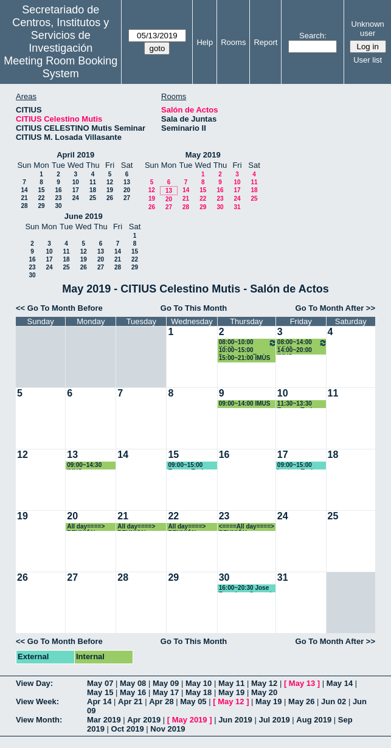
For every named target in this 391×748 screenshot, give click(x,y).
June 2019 (83, 216)
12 (109, 182)
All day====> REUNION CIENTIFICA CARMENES (136, 527)
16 (58, 190)
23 (58, 198)
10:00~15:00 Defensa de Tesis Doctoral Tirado (243, 351)
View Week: (37, 701)
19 (109, 190)
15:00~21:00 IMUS (245, 358)
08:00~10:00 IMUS (248, 343)
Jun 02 (333, 701)
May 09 (166, 683)
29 (41, 206)
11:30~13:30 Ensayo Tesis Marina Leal (296, 404)
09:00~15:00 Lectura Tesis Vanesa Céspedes (296, 465)
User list (367, 59)
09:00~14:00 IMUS (245, 403)
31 (237, 207)
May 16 (133, 692)
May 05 (193, 701)
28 (24, 206)
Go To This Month (194, 308)
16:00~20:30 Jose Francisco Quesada (247, 588)
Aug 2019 (313, 719)
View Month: (39, 719)
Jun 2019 (235, 719)
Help (204, 42)
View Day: (34, 683)
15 (41, 190)
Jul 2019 (273, 719)
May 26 (301, 701)
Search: (313, 35)
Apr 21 (130, 701)
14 (24, 190)
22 (41, 198)
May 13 (302, 683)
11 (92, 182)
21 (24, 198)
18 (92, 190)
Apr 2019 (144, 719)
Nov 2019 (167, 728)
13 (126, 182)
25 (92, 198)
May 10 (198, 683)
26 (109, 198)
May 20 (264, 692)
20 (126, 190)
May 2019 (203, 154)
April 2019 (75, 154)
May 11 (231, 683)
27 (126, 198)
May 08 (133, 683)
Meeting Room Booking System (60, 67)
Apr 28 (161, 701)
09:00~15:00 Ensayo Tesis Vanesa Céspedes (187, 465)
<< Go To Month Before (59, 308)
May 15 (100, 692)
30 (58, 206)
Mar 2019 (104, 719)
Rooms (233, 42)
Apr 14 (99, 701)
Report (265, 42)
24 (75, 198)
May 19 (231, 692)
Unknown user (367, 28)
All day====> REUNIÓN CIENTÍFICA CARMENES (86, 527)
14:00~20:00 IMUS (294, 351)
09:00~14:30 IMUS (84, 465)
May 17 (166, 692)
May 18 (198, 692)
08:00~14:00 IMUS (302, 343)
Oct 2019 (127, 728)
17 (75, 190)
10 (75, 182)
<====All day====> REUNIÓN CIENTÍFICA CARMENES (246, 527)
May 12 (264, 683)
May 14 (340, 683)
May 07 (100, 683)
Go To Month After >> (335, 308)
